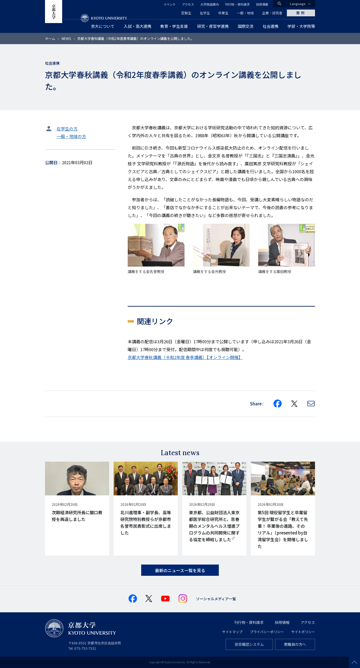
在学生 (205, 12)
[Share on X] (294, 403)
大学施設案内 (209, 4)
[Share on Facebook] (277, 404)
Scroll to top (354, 662)
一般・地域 (245, 12)
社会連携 (52, 63)
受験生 (186, 12)
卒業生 (223, 12)
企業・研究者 (272, 12)
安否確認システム (249, 644)
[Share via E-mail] (311, 404)
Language (297, 3)
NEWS (66, 38)
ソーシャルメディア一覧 (216, 598)
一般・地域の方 (71, 136)
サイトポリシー (303, 631)
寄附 (301, 12)
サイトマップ (232, 631)
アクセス (188, 4)
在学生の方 (67, 129)
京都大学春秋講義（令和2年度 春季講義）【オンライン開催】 (185, 357)
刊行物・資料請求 (237, 4)
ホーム (50, 38)
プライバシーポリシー (267, 631)
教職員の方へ (295, 644)
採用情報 (262, 4)
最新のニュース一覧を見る (180, 570)
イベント (169, 4)
